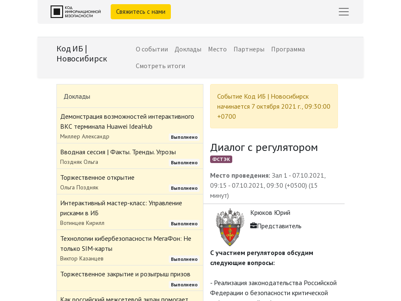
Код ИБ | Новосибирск (81, 53)
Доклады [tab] (76, 96)
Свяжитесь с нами (140, 11)
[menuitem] (151, 49)
